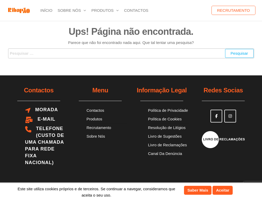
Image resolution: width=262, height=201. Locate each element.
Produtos (102, 10)
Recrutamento (233, 10)
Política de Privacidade (168, 110)
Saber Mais (197, 190)
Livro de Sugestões (165, 136)
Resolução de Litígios (167, 127)
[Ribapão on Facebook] (216, 116)
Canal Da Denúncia (165, 153)
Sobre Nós (69, 10)
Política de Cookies (165, 119)
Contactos (136, 10)
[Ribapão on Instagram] (230, 116)
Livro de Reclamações (167, 145)
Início (46, 10)
